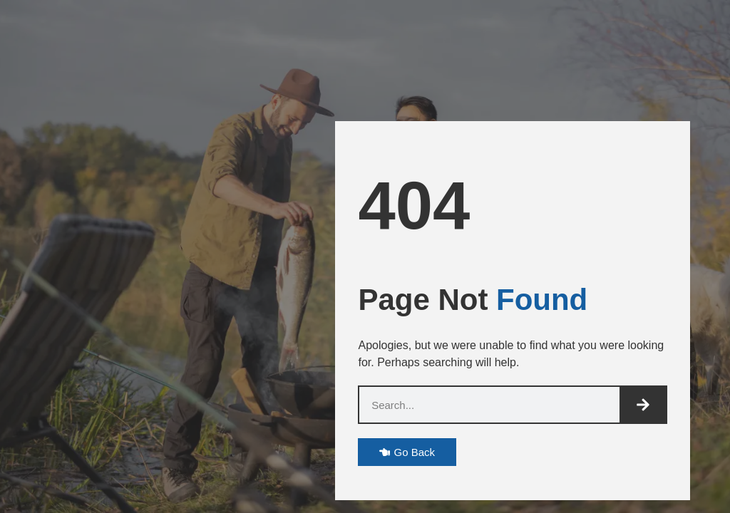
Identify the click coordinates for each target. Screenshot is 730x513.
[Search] (643, 405)
